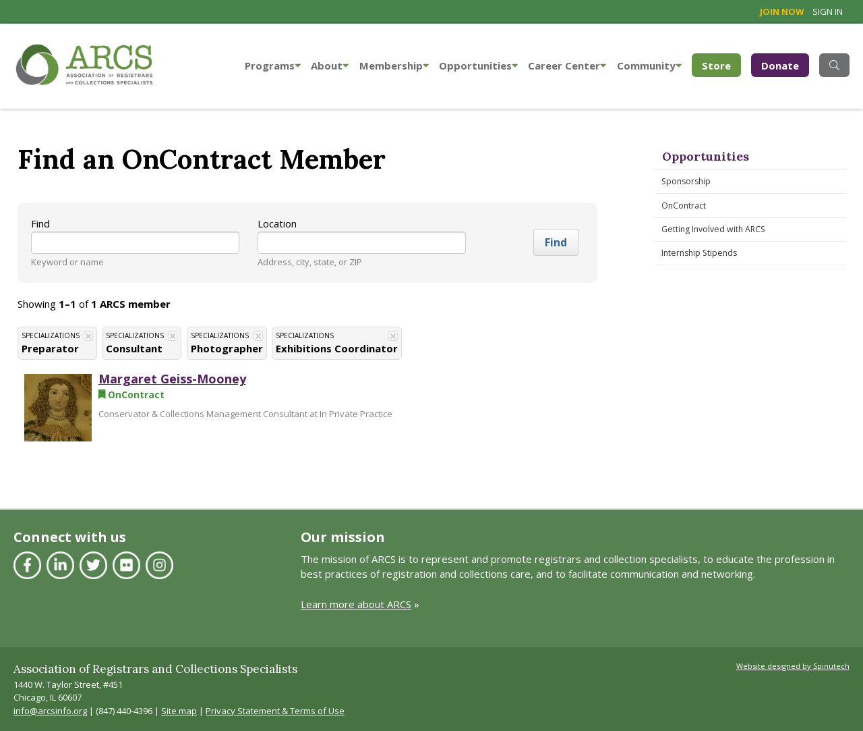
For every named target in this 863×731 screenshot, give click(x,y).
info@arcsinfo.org (50, 711)
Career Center (567, 65)
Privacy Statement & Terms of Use (275, 711)
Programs (273, 65)
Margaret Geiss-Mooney (172, 379)
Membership (394, 65)
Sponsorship (686, 181)
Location (277, 223)
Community (649, 65)
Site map (179, 711)
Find (40, 223)
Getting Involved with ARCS (713, 229)
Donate (780, 65)
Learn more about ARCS (356, 604)
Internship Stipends (699, 253)
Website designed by (793, 666)
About (330, 65)
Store (721, 64)
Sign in (827, 11)
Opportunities (478, 65)
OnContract (683, 205)
